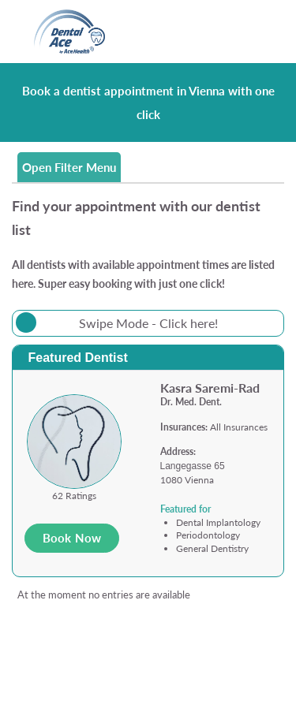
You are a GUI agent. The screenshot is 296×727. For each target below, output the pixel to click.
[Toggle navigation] (254, 31)
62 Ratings (74, 495)
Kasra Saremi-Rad (210, 387)
